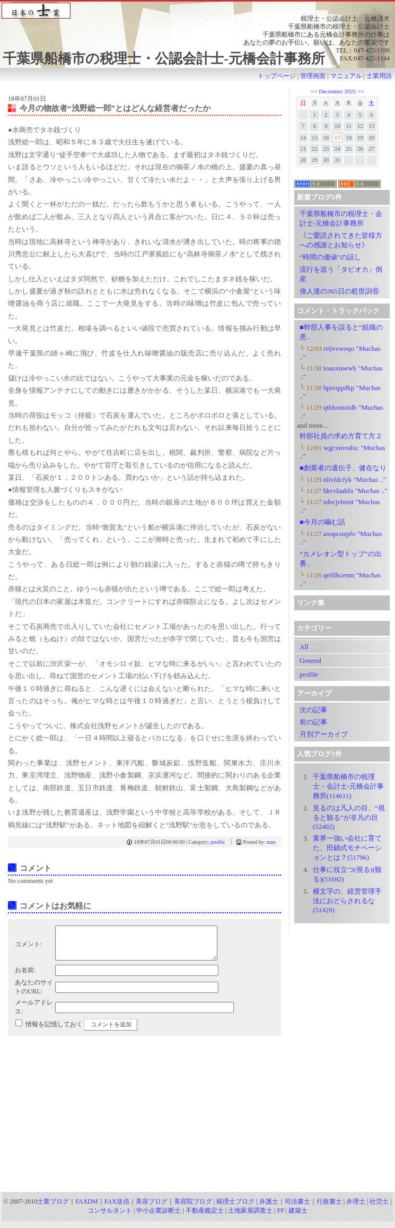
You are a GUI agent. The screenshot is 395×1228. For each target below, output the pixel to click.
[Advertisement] (198, 1122)
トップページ (277, 76)
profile (217, 842)
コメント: (28, 947)
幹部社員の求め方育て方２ (341, 436)
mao (271, 842)
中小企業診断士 (158, 1217)
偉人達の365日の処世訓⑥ (339, 291)
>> (360, 91)
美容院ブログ (193, 1208)
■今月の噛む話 (322, 522)
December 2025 (337, 91)
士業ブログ (53, 1208)
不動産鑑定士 (205, 1217)
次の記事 (313, 710)
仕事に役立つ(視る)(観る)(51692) (347, 874)
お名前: (25, 976)
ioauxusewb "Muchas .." (341, 372)
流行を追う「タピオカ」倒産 (341, 274)
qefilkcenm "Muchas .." (340, 579)
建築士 (298, 1217)
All (304, 647)
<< (315, 91)
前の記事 (313, 722)
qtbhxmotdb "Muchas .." (341, 411)
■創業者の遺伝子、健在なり (343, 468)
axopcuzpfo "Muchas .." (341, 538)
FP (280, 1217)
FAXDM (86, 1208)
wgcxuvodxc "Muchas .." (342, 452)
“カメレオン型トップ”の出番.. (341, 558)
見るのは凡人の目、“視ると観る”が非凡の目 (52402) (349, 817)
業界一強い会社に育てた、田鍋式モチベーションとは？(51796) (347, 847)
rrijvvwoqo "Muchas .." (340, 352)
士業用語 (379, 76)
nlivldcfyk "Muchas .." (343, 479)
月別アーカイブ (324, 734)
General (310, 660)
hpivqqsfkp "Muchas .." (340, 392)
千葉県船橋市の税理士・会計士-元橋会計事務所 (341, 218)
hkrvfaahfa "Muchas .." (344, 491)
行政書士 (329, 1208)
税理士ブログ (235, 1208)
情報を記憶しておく (54, 1030)
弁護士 (268, 1208)
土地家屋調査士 (250, 1217)
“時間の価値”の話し (330, 257)
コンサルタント (109, 1217)
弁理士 (355, 1208)
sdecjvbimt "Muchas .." (340, 506)
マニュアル (346, 76)
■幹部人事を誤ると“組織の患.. (341, 332)
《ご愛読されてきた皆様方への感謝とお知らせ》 (341, 240)
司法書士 (297, 1208)
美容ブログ (152, 1208)
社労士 (379, 1208)
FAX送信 (116, 1208)
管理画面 (313, 76)
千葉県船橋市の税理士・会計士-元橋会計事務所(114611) (348, 786)
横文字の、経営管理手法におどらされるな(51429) (347, 900)
